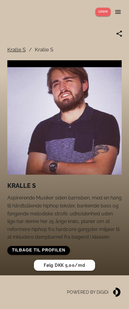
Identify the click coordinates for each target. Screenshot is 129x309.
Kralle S (16, 50)
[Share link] (119, 33)
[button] (38, 250)
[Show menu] (118, 12)
